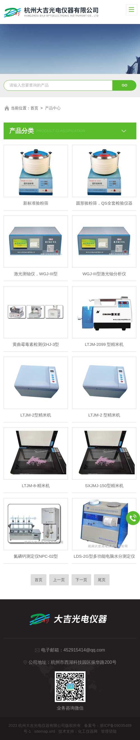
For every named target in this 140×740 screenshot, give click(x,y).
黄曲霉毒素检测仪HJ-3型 (36, 344)
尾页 (102, 580)
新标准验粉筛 (35, 203)
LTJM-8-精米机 (36, 485)
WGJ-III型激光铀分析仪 (104, 273)
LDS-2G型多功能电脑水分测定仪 (104, 556)
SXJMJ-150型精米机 (104, 485)
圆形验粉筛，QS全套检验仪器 (104, 203)
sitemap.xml (44, 731)
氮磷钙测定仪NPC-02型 (36, 556)
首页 (34, 108)
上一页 (59, 580)
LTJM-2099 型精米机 (104, 344)
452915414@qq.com (84, 650)
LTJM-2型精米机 (35, 415)
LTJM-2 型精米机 (104, 415)
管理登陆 (109, 731)
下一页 (81, 580)
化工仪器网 (88, 731)
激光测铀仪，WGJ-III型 (36, 273)
